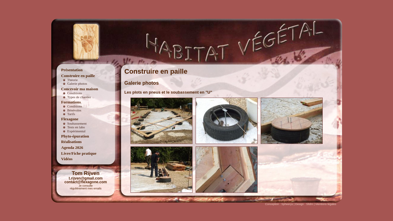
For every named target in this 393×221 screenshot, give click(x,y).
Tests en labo (76, 127)
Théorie (72, 80)
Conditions (74, 93)
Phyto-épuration (75, 136)
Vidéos (66, 159)
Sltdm (309, 204)
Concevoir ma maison (79, 89)
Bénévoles (74, 110)
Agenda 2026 (72, 147)
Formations (71, 102)
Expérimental (76, 131)
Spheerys (287, 204)
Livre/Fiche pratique (78, 153)
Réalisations (71, 141)
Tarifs (71, 114)
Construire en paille (78, 75)
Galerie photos (77, 83)
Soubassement (77, 123)
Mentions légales (325, 204)
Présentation (72, 70)
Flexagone (69, 119)
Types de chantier (79, 97)
